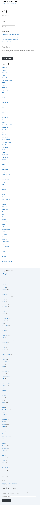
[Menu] (36, 2)
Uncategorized (5, 264)
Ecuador (4, 219)
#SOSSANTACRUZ (6, 174)
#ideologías (5, 117)
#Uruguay (4, 182)
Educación (4, 221)
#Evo (3, 107)
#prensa (4, 159)
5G (2, 187)
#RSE (3, 164)
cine (3, 201)
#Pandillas (4, 144)
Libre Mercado (5, 246)
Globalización (5, 241)
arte (3, 192)
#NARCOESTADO (6, 139)
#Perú (3, 152)
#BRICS (4, 82)
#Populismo (5, 157)
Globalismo (4, 239)
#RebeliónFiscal (6, 162)
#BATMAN (4, 77)
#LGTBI (4, 132)
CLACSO (4, 204)
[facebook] (3, 273)
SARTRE (4, 259)
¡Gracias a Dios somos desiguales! (10, 39)
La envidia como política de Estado (10, 34)
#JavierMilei (5, 127)
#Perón (3, 149)
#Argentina (4, 72)
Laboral (4, 244)
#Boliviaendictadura (7, 80)
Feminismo (4, 234)
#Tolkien (4, 177)
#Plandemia (5, 154)
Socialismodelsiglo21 (7, 261)
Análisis (4, 189)
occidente (4, 254)
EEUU (3, 224)
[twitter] (6, 273)
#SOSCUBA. (5, 172)
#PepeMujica (5, 147)
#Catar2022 (5, 87)
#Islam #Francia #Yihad (7, 125)
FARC (3, 231)
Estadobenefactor (6, 229)
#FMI (3, 112)
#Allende (4, 70)
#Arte (3, 75)
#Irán (3, 122)
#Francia (4, 115)
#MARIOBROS (5, 137)
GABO (3, 236)
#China (3, 95)
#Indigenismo (5, 120)
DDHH (3, 214)
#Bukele (4, 85)
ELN (3, 226)
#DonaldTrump (5, 102)
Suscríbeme (7, 58)
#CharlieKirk (5, 90)
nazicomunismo (5, 249)
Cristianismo (5, 211)
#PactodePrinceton (6, 142)
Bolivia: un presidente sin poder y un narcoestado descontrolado (17, 37)
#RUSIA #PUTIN (6, 169)
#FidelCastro (5, 110)
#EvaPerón (4, 105)
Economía (4, 216)
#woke (3, 184)
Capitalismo (5, 196)
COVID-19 (4, 206)
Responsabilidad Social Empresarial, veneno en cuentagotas (16, 42)
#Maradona (4, 134)
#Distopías (4, 100)
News (3, 251)
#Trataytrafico (5, 179)
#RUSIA (4, 167)
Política (4, 256)
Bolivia (3, 194)
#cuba (3, 97)
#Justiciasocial (5, 129)
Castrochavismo (6, 199)
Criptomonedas (5, 209)
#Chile (3, 92)
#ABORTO (4, 67)
